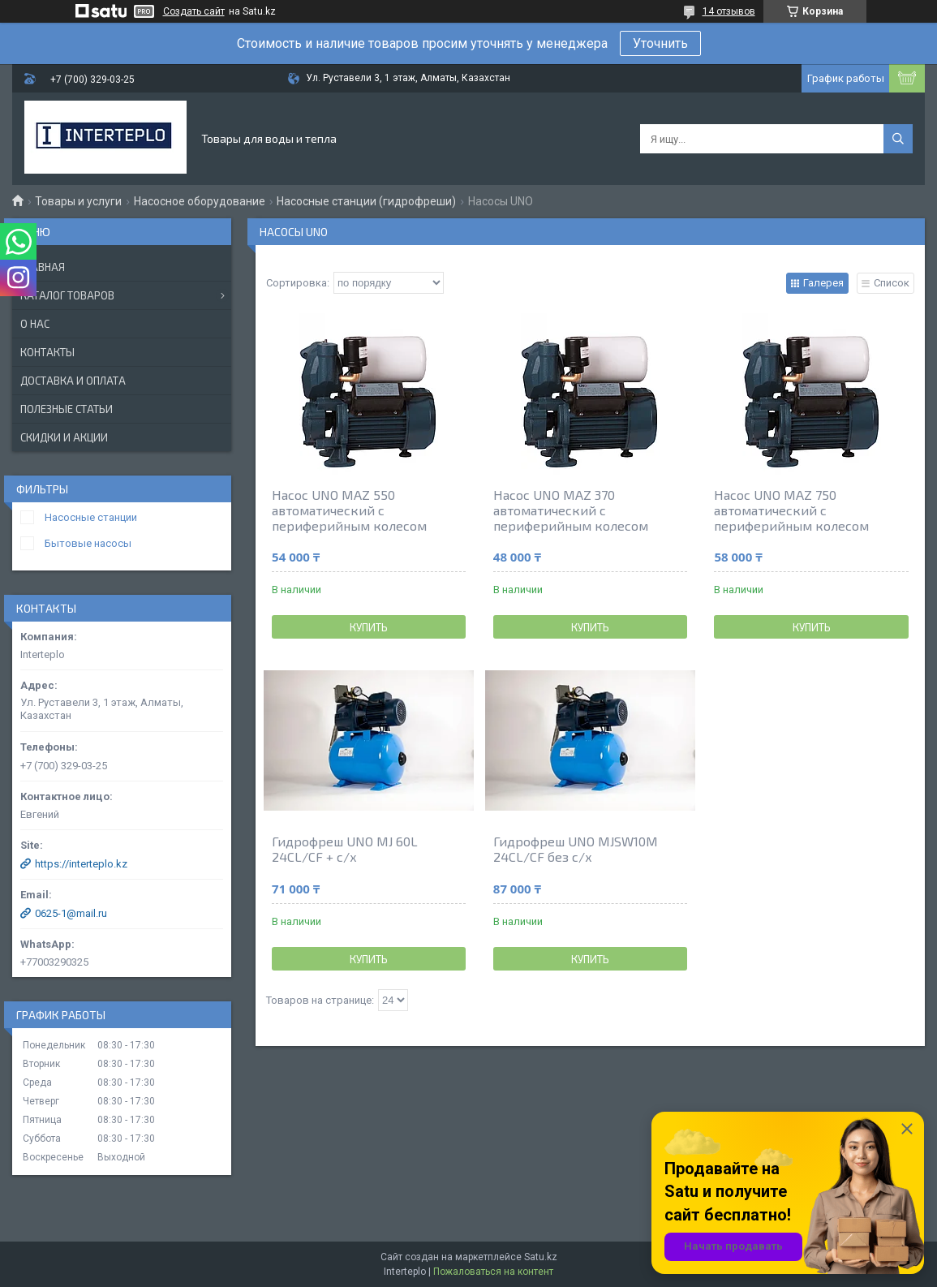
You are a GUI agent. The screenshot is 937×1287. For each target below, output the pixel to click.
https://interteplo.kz (81, 864)
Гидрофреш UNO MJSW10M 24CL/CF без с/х (575, 848)
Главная (42, 266)
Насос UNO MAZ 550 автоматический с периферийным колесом (349, 510)
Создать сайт (194, 11)
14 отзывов (729, 11)
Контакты (47, 352)
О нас (34, 323)
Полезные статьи (66, 408)
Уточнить (660, 43)
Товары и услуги (78, 201)
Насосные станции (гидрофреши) (366, 201)
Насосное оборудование (199, 201)
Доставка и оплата (73, 380)
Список (891, 283)
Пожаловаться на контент (493, 1271)
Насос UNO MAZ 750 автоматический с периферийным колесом (791, 510)
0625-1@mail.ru (71, 913)
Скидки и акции (64, 437)
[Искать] (898, 138)
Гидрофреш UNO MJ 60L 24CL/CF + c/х (345, 848)
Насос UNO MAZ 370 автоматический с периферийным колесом (570, 510)
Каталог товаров (67, 295)
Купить (369, 627)
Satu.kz (540, 1257)
